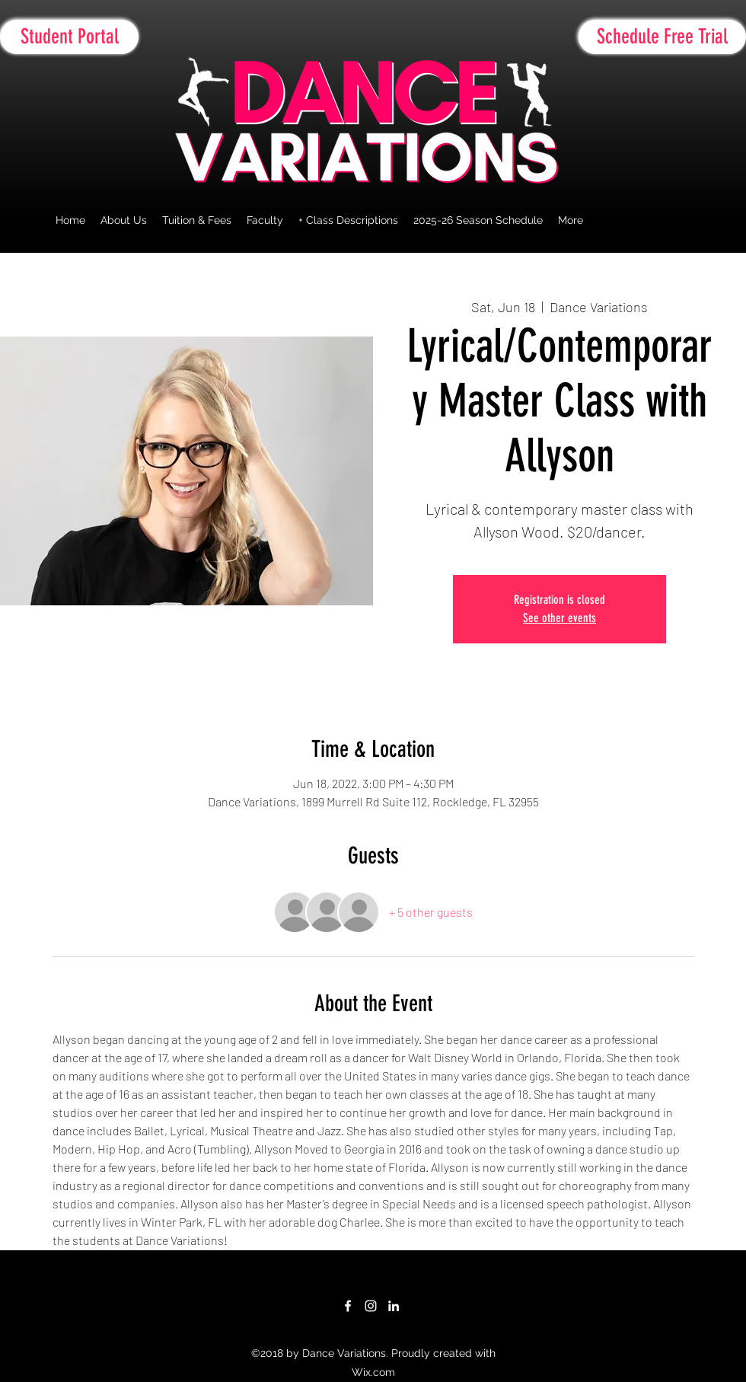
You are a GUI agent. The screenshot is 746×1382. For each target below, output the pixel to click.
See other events (559, 618)
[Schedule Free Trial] (662, 37)
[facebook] (347, 1305)
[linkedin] (393, 1305)
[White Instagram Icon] (370, 1305)
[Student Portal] (69, 37)
